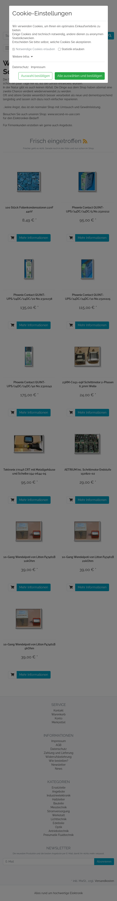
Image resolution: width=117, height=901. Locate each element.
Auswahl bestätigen (35, 76)
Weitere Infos (22, 56)
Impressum (38, 67)
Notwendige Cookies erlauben (35, 49)
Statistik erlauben (73, 49)
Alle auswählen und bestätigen (79, 76)
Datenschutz (20, 67)
